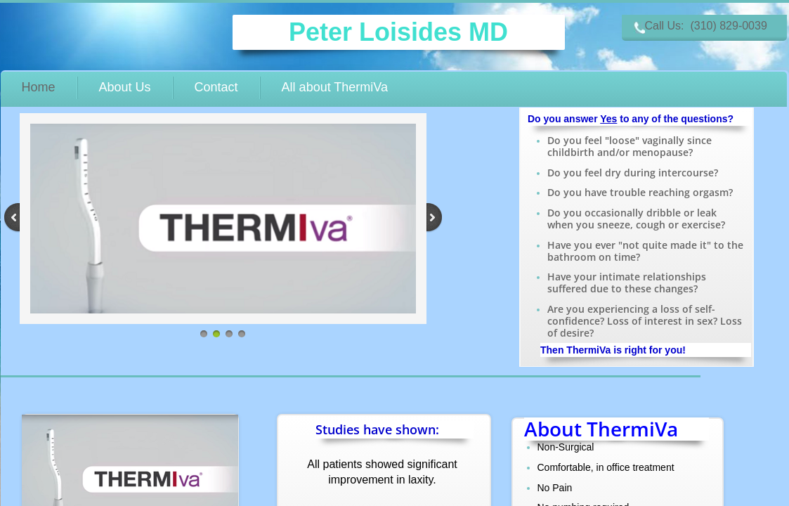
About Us (125, 87)
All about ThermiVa (335, 87)
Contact (216, 87)
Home (39, 87)
